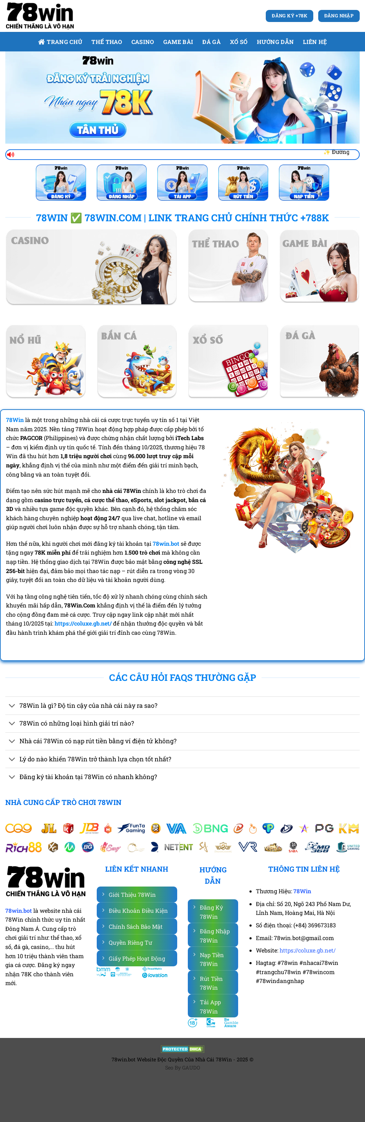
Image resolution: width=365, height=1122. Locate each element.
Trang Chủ (60, 41)
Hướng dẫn (275, 41)
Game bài (178, 41)
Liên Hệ (315, 41)
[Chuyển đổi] (12, 706)
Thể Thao (106, 41)
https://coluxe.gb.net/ (308, 950)
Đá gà (211, 41)
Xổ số (239, 41)
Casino (142, 41)
